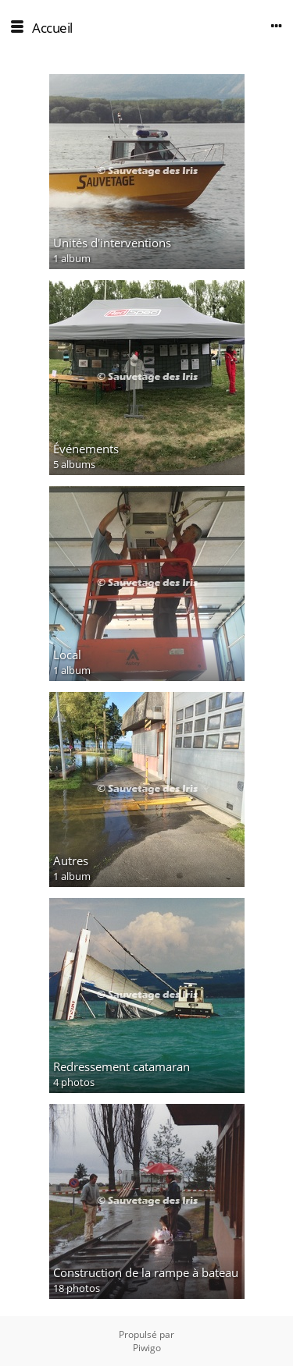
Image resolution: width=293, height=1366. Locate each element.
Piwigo (147, 1347)
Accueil (52, 28)
